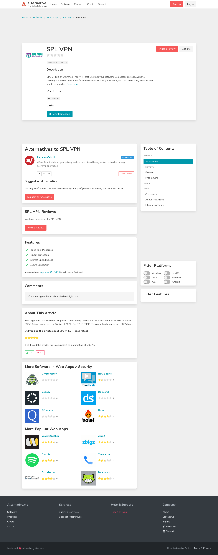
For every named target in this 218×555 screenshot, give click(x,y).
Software (65, 4)
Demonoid (104, 472)
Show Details (126, 173)
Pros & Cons (151, 178)
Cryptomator (49, 373)
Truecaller (104, 454)
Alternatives (151, 161)
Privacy (207, 548)
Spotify (46, 454)
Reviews (150, 167)
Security (67, 17)
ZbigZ (101, 436)
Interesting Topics (154, 205)
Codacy (46, 392)
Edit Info (186, 49)
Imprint (166, 521)
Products (79, 4)
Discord (102, 4)
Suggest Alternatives (70, 517)
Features (150, 172)
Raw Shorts (105, 373)
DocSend (103, 392)
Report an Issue (119, 512)
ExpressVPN (46, 157)
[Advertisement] (109, 30)
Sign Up (176, 4)
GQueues (47, 410)
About (166, 512)
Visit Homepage (61, 114)
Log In (190, 4)
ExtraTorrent (49, 472)
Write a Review (167, 49)
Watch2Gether (50, 436)
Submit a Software (69, 512)
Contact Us (168, 517)
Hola (101, 410)
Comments (151, 194)
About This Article (154, 199)
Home (53, 4)
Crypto (90, 4)
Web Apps (53, 17)
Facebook (169, 526)
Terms (197, 548)
